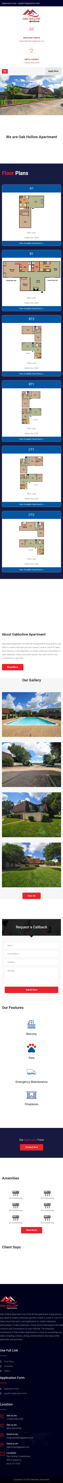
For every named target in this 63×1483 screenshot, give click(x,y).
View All (31, 895)
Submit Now (31, 989)
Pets (32, 1058)
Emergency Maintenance (31, 1082)
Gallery (7, 1370)
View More (31, 1230)
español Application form (29, 3)
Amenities (8, 1366)
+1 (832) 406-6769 (31, 62)
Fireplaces (31, 1104)
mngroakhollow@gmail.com (31, 41)
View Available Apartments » (31, 243)
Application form (9, 3)
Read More (12, 667)
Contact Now (31, 1147)
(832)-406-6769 (14, 1428)
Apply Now (53, 71)
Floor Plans (9, 1361)
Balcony (31, 1034)
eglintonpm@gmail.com (18, 1447)
